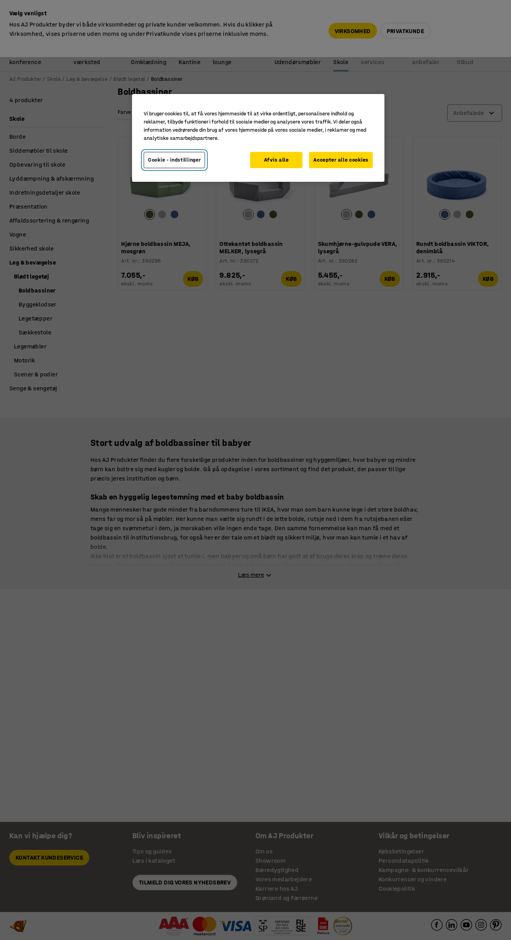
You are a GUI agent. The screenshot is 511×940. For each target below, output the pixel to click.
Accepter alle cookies (340, 160)
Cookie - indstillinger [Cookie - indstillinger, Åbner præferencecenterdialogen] (174, 160)
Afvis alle (276, 160)
